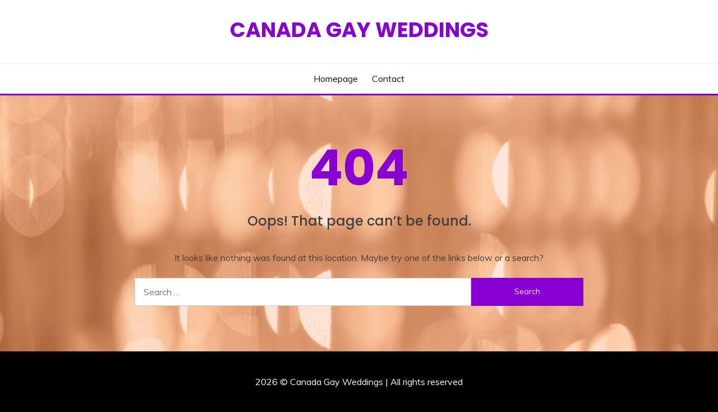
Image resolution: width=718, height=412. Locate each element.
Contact (388, 78)
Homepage (336, 78)
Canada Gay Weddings (359, 29)
